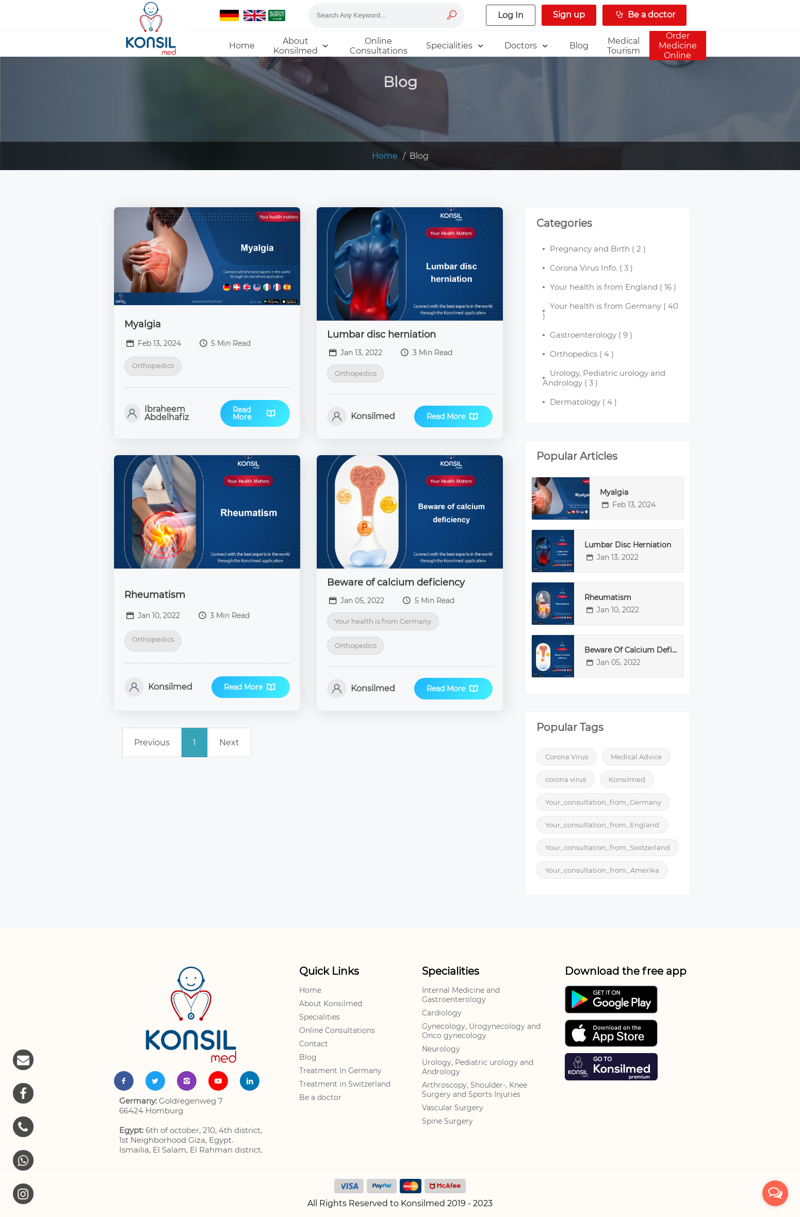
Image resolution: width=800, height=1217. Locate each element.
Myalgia (142, 324)
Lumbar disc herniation (381, 334)
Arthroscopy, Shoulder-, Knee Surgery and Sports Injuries (474, 1089)
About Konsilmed (330, 1003)
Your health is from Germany (383, 621)
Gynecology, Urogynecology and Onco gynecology (481, 1031)
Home (385, 156)
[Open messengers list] (775, 1193)
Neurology (441, 1049)
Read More (255, 413)
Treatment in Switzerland (344, 1084)
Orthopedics (153, 365)
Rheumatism (154, 595)
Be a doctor (320, 1097)
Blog (308, 1057)
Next (229, 742)
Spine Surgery (447, 1121)
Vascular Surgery (452, 1107)
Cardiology (442, 1013)
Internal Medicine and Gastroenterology (461, 995)
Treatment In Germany (340, 1070)
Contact (313, 1043)
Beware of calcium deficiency (396, 582)
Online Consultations (337, 1030)
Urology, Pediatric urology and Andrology (477, 1067)
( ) (598, 249)
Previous (152, 742)
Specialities (319, 1017)
